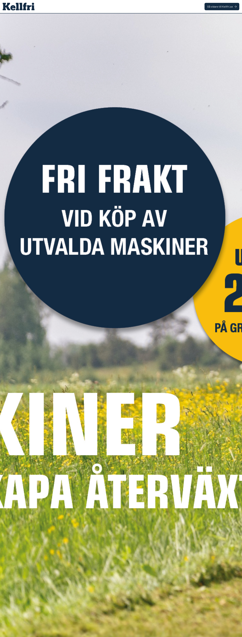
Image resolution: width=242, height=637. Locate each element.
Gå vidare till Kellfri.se (222, 6)
